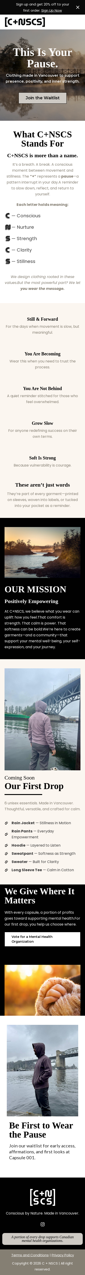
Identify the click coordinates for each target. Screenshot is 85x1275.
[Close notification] (77, 7)
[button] (42, 939)
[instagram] (42, 1224)
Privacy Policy (63, 1255)
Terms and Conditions (30, 1255)
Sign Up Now (51, 10)
